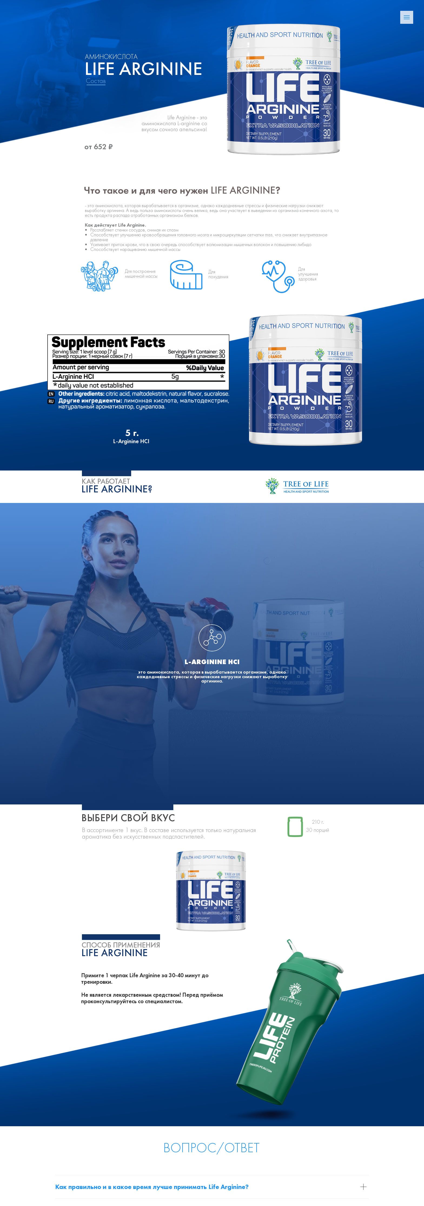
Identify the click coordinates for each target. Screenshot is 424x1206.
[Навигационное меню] (407, 17)
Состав (96, 80)
